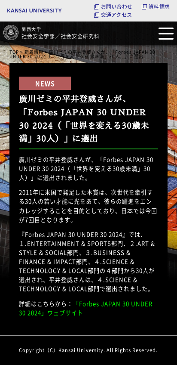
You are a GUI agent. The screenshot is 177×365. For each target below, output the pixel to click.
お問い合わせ (116, 6)
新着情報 (33, 52)
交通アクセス (116, 15)
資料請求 (159, 6)
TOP (14, 52)
